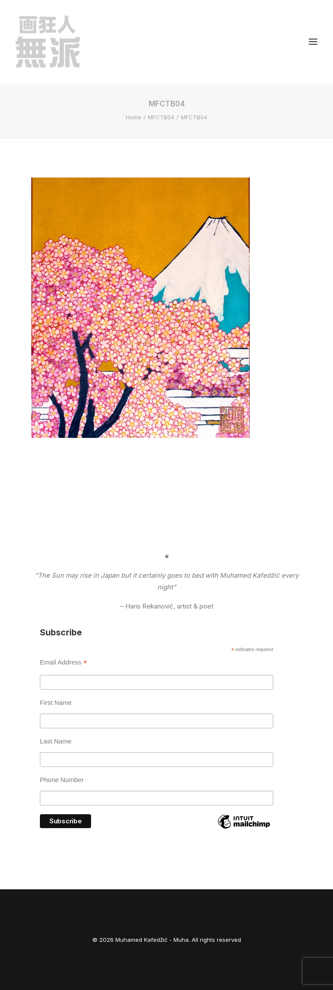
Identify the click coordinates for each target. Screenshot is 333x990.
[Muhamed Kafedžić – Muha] (48, 42)
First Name (56, 702)
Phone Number (62, 779)
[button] (313, 41)
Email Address (63, 663)
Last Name (56, 741)
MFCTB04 (161, 117)
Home (133, 117)
